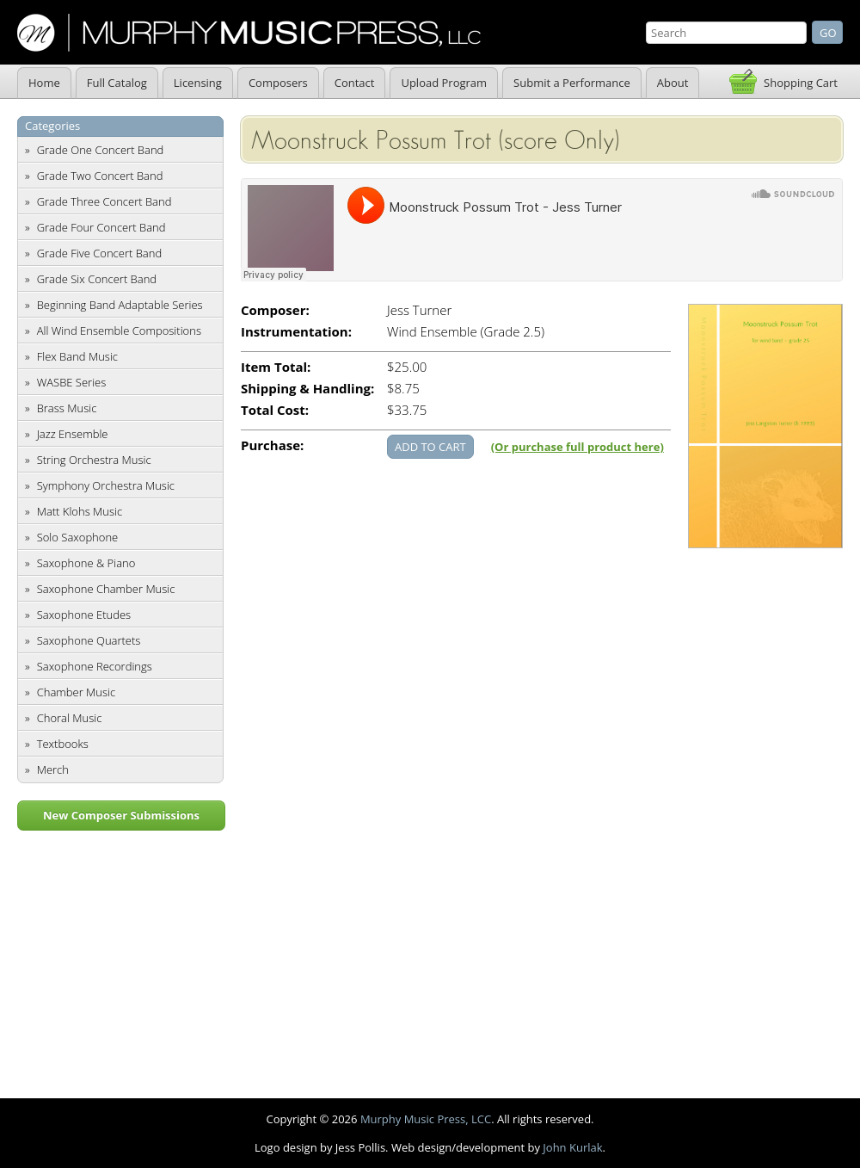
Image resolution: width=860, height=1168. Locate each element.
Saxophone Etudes (84, 614)
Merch (53, 769)
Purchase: (272, 445)
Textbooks (63, 743)
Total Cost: (275, 410)
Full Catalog (117, 82)
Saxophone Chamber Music (106, 588)
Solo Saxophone (78, 537)
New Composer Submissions (121, 815)
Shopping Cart (801, 82)
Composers (278, 82)
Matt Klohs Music (79, 511)
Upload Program (444, 82)
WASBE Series (72, 382)
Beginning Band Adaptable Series (120, 304)
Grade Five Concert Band (99, 253)
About (673, 82)
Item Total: (275, 367)
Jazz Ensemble (72, 434)
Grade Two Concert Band (100, 175)
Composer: (275, 310)
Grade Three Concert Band (104, 201)
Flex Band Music (77, 356)
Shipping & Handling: (307, 388)
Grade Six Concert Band (97, 279)
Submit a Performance (571, 82)
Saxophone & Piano (86, 563)
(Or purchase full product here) (577, 446)
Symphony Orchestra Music (106, 485)
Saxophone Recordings (94, 666)
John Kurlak (572, 1147)
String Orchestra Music (94, 459)
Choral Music (69, 718)
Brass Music (67, 408)
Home (44, 82)
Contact (355, 82)
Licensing (198, 82)
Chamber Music (76, 692)
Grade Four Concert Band (101, 227)
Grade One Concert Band (100, 150)
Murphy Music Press (249, 33)
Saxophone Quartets (89, 640)
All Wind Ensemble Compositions (119, 330)
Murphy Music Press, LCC (425, 1119)
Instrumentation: (296, 331)
